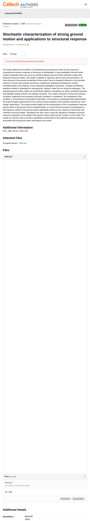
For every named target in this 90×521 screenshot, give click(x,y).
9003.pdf (22, 143)
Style (5, 54)
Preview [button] (65, 499)
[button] (45, 157)
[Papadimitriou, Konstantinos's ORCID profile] (27, 44)
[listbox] (17, 54)
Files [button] (45, 477)
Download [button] (78, 499)
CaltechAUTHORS (13, 13)
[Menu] (86, 4)
